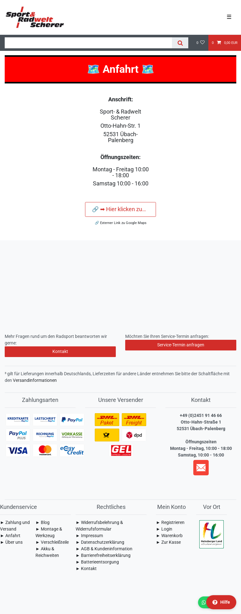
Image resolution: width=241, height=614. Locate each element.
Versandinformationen (35, 380)
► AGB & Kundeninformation (104, 548)
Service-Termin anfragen (180, 344)
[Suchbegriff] (88, 42)
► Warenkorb (169, 535)
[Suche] (180, 42)
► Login (164, 528)
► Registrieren (170, 522)
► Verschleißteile (52, 542)
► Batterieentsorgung (97, 561)
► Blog (42, 522)
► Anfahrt (10, 535)
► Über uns (11, 542)
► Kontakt (86, 568)
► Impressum (89, 535)
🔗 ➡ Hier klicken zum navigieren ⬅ (124, 209)
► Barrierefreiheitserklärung (103, 555)
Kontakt (60, 351)
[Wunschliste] (200, 43)
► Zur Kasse (168, 542)
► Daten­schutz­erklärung (100, 542)
